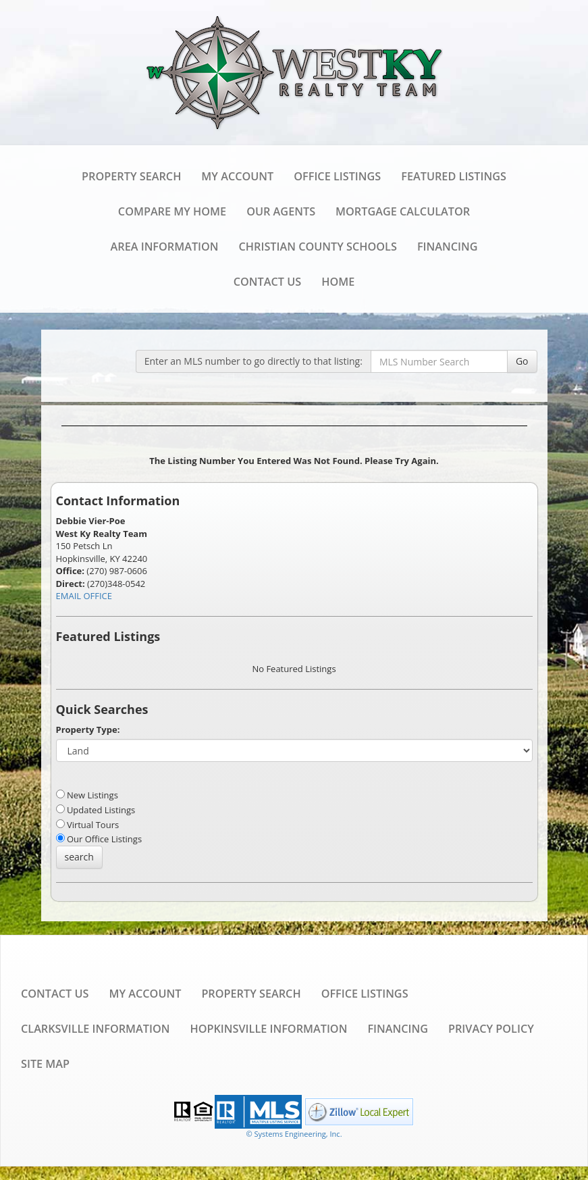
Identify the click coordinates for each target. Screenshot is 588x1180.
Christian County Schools (318, 246)
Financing (447, 246)
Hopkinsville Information (268, 1028)
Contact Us (267, 281)
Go (522, 361)
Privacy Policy (491, 1028)
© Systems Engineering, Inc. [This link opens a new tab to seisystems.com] (294, 1134)
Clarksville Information (95, 1028)
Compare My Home (172, 211)
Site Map (45, 1063)
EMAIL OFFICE (84, 596)
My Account (237, 176)
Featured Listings (453, 176)
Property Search (131, 176)
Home (337, 281)
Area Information (165, 246)
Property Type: (88, 729)
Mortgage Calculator (403, 211)
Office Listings (337, 176)
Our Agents (280, 211)
